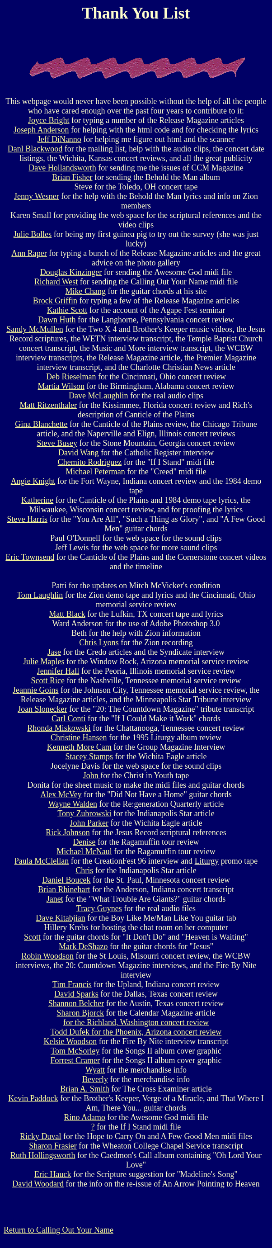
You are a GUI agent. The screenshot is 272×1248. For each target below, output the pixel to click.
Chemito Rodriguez (90, 462)
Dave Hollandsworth (62, 167)
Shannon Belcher (76, 1003)
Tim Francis (72, 984)
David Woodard (38, 1183)
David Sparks (76, 993)
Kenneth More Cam (79, 747)
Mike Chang (86, 291)
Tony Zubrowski (84, 813)
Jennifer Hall (58, 671)
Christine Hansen (79, 737)
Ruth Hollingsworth (42, 1155)
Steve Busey (57, 443)
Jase (54, 652)
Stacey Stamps (89, 756)
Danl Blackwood (35, 148)
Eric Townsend (29, 557)
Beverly (95, 1079)
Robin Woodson (47, 955)
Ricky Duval (40, 1136)
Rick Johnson (68, 832)
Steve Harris (27, 519)
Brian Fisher (72, 177)
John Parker (89, 822)
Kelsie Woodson (70, 1041)
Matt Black (67, 614)
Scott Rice (48, 680)
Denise (84, 841)
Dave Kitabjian (60, 917)
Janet (55, 898)
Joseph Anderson (41, 129)
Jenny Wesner (36, 196)
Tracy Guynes (99, 908)
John (92, 775)
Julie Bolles (33, 234)
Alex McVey (60, 794)
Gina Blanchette (41, 424)
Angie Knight (33, 481)
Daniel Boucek (66, 879)
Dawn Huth (57, 319)
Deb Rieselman (71, 376)
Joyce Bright (49, 120)
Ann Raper (29, 253)
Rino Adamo (85, 1117)
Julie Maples (44, 661)
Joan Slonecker (42, 709)
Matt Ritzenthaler (47, 405)
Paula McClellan (41, 860)
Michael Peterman (95, 471)
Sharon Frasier (52, 1145)
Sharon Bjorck (80, 1012)
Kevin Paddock (33, 1098)
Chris (84, 870)
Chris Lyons (99, 642)
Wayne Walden (72, 803)
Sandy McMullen (34, 329)
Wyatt (95, 1069)
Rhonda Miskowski (59, 728)
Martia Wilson (61, 386)
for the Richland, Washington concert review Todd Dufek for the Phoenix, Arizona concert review (136, 1027)
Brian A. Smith (84, 1088)
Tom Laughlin (40, 595)
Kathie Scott (67, 310)
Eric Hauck (52, 1174)
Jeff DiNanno (59, 139)
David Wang (78, 452)
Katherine (37, 500)
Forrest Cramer (75, 1060)
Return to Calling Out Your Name (58, 1229)
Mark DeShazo (83, 946)
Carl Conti (69, 718)
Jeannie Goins (35, 690)
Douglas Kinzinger (71, 272)
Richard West (56, 281)
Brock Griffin (55, 300)
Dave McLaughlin (98, 395)
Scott (32, 936)
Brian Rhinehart (64, 889)
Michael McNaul (84, 851)
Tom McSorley (75, 1050)
